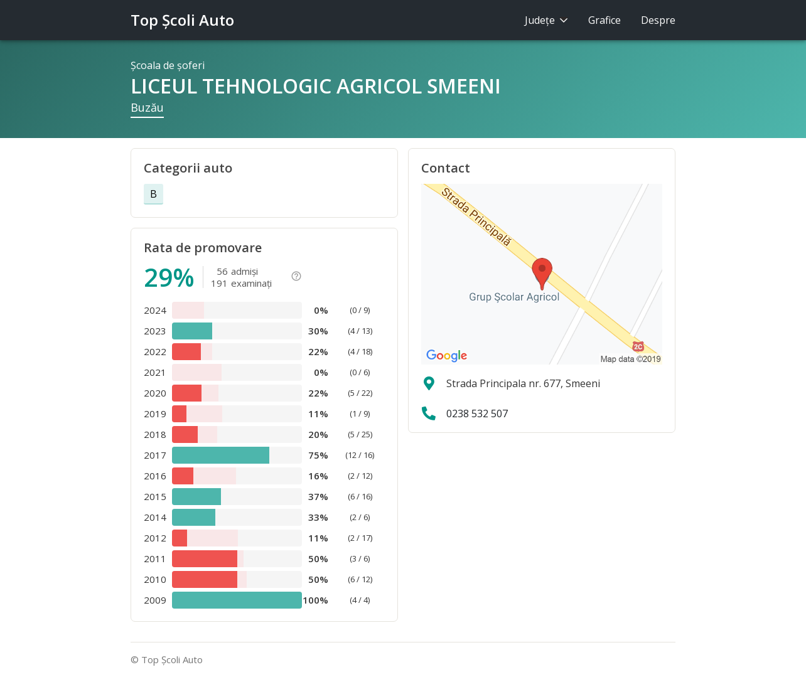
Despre (658, 20)
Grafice (604, 20)
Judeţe (546, 20)
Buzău (147, 107)
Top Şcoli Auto (182, 19)
